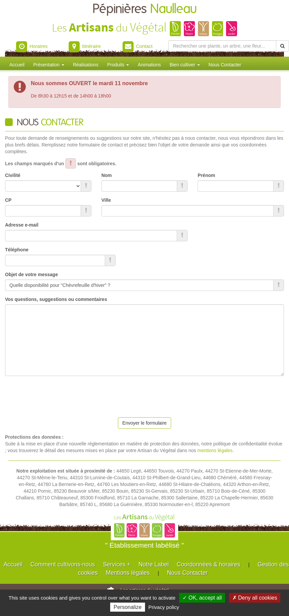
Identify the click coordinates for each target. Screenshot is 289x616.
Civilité (12, 175)
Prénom (206, 175)
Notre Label (153, 564)
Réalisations (85, 64)
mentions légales (214, 450)
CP (8, 200)
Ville (106, 200)
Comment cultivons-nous (62, 564)
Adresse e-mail (22, 225)
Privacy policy (163, 607)
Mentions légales (128, 572)
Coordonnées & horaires (208, 564)
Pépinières (144, 9)
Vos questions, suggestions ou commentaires (56, 299)
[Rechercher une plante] (222, 46)
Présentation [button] (48, 64)
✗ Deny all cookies (254, 598)
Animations (149, 64)
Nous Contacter (225, 64)
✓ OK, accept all (202, 598)
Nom (106, 175)
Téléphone (16, 249)
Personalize (128, 607)
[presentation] (56, 394)
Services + (116, 564)
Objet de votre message (31, 274)
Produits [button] (118, 64)
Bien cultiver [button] (184, 64)
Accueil (16, 64)
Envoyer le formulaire (144, 423)
